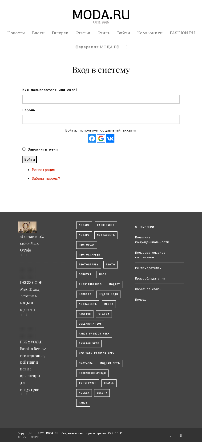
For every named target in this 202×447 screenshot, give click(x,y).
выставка (86, 363)
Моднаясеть (88, 304)
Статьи (83, 32)
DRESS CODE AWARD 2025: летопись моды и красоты (31, 296)
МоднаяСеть (106, 235)
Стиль (103, 32)
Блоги (38, 32)
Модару (114, 284)
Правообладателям (150, 278)
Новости (16, 32)
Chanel (109, 383)
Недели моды (108, 294)
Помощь (140, 299)
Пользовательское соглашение (150, 254)
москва (84, 392)
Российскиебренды (92, 373)
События (85, 274)
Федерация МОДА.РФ (97, 47)
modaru (84, 225)
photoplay (87, 244)
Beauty (102, 392)
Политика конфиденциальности (152, 239)
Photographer (89, 254)
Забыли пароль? (46, 178)
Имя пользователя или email (50, 89)
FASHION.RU (182, 32)
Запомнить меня (43, 149)
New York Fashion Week (96, 353)
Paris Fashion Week (94, 333)
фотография (88, 383)
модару (84, 235)
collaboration (90, 323)
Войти (123, 32)
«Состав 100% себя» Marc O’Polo (32, 243)
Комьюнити (150, 32)
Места (108, 304)
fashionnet (106, 225)
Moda (102, 274)
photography (88, 264)
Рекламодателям (148, 268)
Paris (83, 402)
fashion (85, 313)
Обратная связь (148, 289)
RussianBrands (90, 284)
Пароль (28, 110)
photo (110, 264)
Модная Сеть (110, 363)
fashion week (89, 343)
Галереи (60, 32)
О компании (144, 227)
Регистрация (43, 169)
